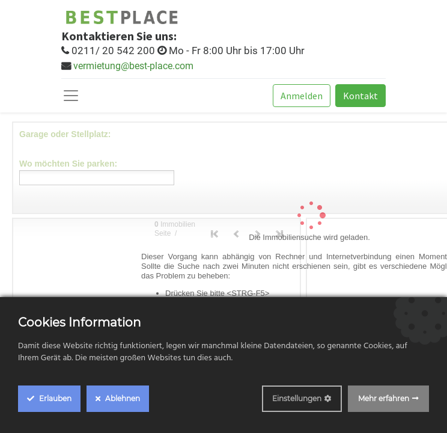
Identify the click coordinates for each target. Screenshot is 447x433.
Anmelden (302, 96)
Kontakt (360, 96)
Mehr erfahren (383, 398)
